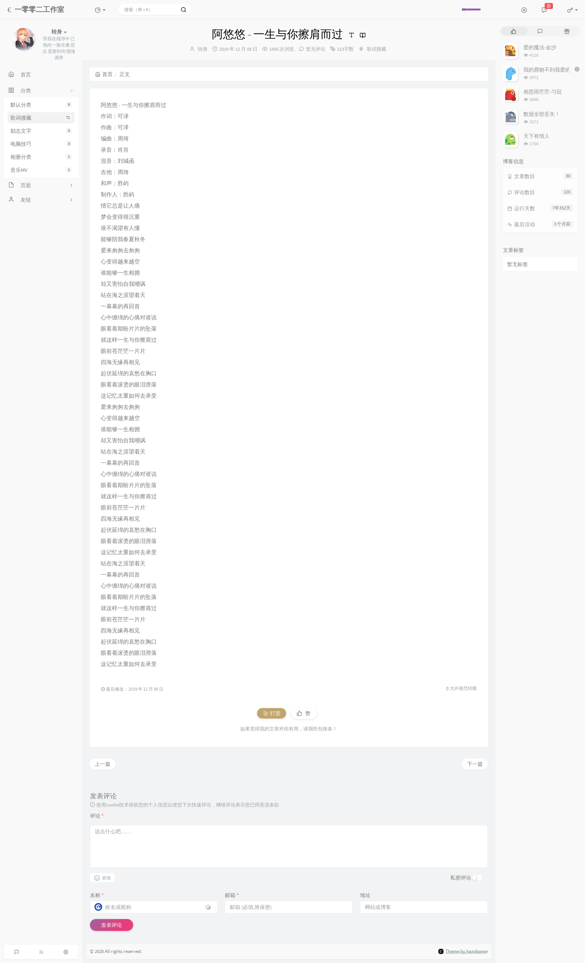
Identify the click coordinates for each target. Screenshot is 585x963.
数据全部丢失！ (541, 114)
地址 (365, 895)
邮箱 (232, 895)
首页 (104, 74)
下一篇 (475, 764)
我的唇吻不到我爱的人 (549, 69)
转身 (202, 49)
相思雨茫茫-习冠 (542, 91)
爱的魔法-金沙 (539, 47)
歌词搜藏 (41, 117)
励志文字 (41, 130)
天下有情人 (536, 136)
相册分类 (41, 157)
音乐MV (41, 170)
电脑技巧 (41, 143)
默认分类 (41, 104)
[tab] (513, 31)
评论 (97, 815)
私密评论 (460, 877)
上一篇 (102, 764)
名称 (97, 895)
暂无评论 (315, 49)
